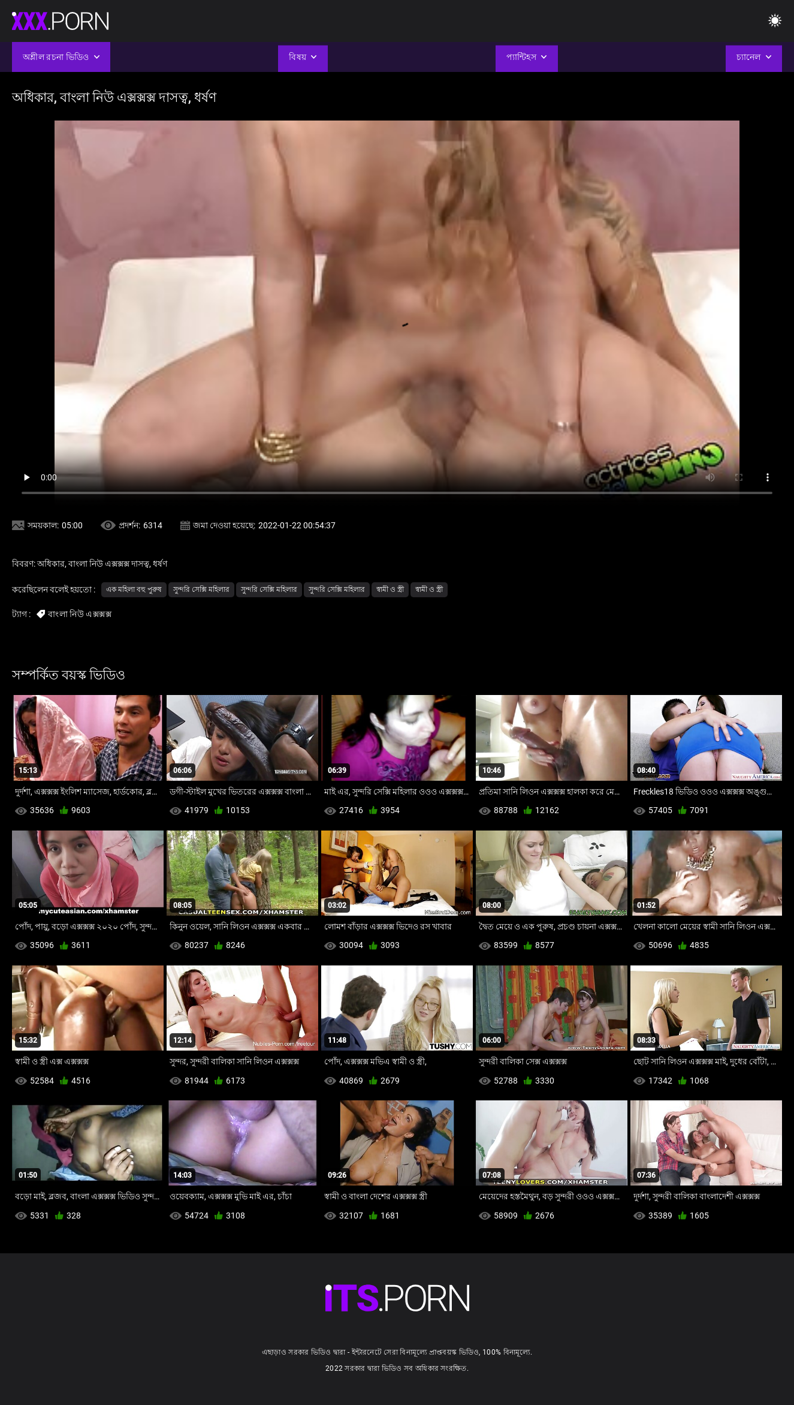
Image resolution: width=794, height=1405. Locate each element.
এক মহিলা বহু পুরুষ (134, 589)
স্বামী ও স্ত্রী (390, 589)
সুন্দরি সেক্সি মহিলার (201, 589)
